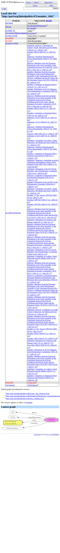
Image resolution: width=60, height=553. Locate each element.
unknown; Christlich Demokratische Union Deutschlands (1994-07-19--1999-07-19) (42, 129)
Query (35, 6)
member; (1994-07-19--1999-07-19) (42, 339)
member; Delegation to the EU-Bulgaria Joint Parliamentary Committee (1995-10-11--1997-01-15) (42, 352)
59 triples (29, 402)
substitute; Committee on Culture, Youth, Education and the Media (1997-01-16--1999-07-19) (42, 258)
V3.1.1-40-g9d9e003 (52, 434)
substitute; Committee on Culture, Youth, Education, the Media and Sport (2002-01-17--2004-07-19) (42, 143)
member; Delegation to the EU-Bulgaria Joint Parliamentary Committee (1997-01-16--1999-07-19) (42, 91)
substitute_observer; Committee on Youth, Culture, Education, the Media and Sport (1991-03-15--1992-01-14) (42, 312)
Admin (35, 2)
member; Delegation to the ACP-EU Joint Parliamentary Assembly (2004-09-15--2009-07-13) (42, 184)
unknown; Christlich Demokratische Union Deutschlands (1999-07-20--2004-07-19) (42, 149)
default (48, 21)
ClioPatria (37, 434)
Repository (49, 2)
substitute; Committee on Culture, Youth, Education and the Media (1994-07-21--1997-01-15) (42, 371)
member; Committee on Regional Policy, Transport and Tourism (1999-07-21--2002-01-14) (42, 378)
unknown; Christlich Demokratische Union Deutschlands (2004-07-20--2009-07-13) (42, 59)
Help (51, 6)
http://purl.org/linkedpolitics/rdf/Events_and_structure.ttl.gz (28, 394)
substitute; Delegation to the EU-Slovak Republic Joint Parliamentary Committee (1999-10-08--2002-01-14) (42, 252)
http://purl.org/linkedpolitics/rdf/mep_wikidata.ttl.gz (25, 399)
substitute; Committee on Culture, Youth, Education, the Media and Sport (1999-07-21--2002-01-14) (42, 191)
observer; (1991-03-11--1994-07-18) (42, 134)
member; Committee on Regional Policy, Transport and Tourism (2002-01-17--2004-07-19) (42, 156)
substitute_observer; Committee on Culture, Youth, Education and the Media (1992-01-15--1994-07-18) (42, 48)
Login (4, 9)
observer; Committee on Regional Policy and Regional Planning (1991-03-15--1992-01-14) (42, 178)
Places (28, 2)
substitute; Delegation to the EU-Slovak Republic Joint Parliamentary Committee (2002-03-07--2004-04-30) (42, 171)
